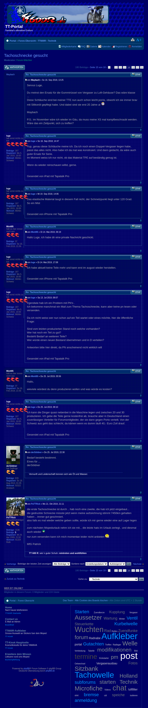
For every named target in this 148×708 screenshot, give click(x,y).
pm (114, 657)
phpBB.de (50, 671)
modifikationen (114, 650)
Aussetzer (88, 617)
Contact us (34, 622)
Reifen (115, 631)
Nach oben (141, 130)
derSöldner (36, 452)
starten (107, 682)
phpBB (26, 668)
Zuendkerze (99, 612)
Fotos (133, 663)
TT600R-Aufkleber (34, 633)
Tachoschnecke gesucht (26, 55)
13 (120, 67)
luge (33, 141)
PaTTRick (35, 504)
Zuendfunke (128, 631)
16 (133, 67)
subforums (85, 682)
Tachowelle (94, 675)
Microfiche (89, 688)
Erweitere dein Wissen (34, 657)
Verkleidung (80, 651)
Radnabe (95, 638)
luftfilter (133, 689)
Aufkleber (119, 636)
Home (34, 610)
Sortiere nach (89, 563)
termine (86, 656)
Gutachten (93, 643)
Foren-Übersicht (27, 41)
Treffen (108, 645)
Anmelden (137, 46)
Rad (107, 631)
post (129, 656)
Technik (52, 41)
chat (120, 688)
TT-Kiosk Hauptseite (34, 645)
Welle (130, 643)
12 (116, 67)
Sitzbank (86, 668)
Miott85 (34, 232)
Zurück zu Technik (15, 579)
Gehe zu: (82, 579)
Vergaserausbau (106, 663)
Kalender (106, 46)
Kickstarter (104, 658)
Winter (122, 619)
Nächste (137, 564)
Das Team (68, 600)
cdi (105, 695)
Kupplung (117, 612)
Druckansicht (132, 40)
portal (78, 644)
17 (137, 67)
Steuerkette (84, 624)
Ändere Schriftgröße (139, 40)
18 (142, 67)
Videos (108, 690)
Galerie (93, 46)
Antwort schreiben (14, 67)
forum (81, 637)
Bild (136, 651)
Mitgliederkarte (69, 46)
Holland (129, 676)
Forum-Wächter (24, 60)
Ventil (132, 618)
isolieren (134, 695)
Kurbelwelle (126, 623)
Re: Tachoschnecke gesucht (41, 74)
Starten (82, 611)
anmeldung (86, 700)
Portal (13, 41)
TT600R (42, 41)
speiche (118, 695)
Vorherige (11, 564)
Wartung (110, 618)
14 (125, 67)
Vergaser (133, 612)
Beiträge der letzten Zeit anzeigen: (44, 563)
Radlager (117, 645)
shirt (77, 695)
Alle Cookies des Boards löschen (91, 600)
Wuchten (89, 629)
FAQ (83, 46)
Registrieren (121, 46)
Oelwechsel (80, 664)
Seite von (98, 67)
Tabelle (91, 651)
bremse (91, 694)
